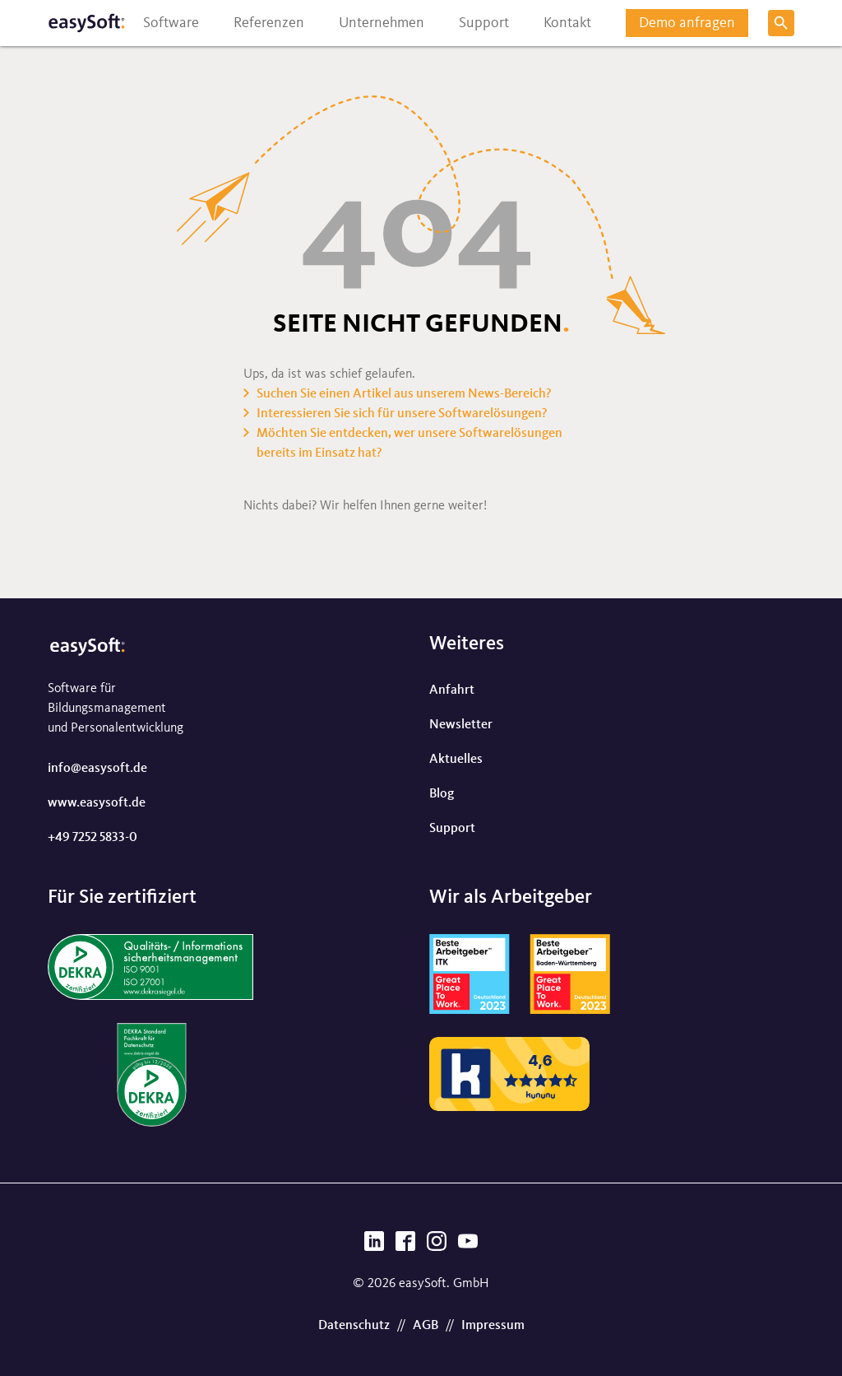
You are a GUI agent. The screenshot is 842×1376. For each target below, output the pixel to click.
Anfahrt (451, 690)
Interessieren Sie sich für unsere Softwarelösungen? (402, 414)
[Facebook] (405, 1246)
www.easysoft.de (97, 803)
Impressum (493, 1325)
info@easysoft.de (97, 768)
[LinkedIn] (374, 1246)
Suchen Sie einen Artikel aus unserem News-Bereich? (404, 394)
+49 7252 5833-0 (92, 837)
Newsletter (461, 725)
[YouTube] (468, 1246)
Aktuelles (456, 759)
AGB (425, 1325)
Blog (441, 794)
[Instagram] (436, 1246)
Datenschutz (354, 1325)
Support (452, 828)
